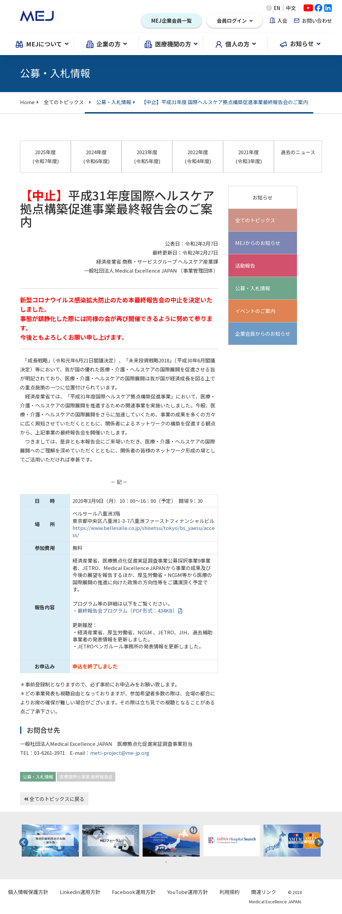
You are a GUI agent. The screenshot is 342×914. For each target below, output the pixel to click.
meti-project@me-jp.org (119, 752)
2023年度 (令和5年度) (147, 156)
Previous (21, 840)
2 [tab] (176, 861)
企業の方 (106, 43)
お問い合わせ (317, 20)
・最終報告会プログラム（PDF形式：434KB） (127, 610)
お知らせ (300, 43)
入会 (282, 20)
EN (277, 7)
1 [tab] (166, 861)
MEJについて (41, 43)
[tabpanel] (50, 841)
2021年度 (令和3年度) (248, 156)
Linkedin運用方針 (80, 891)
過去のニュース (298, 152)
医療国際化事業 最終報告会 (86, 777)
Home (27, 101)
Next (317, 840)
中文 (291, 7)
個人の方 (235, 43)
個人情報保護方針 (28, 891)
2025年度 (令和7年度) (45, 156)
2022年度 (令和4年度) (198, 156)
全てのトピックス (61, 101)
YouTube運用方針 (187, 891)
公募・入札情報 (38, 777)
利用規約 (229, 891)
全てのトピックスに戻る (54, 798)
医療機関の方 (170, 43)
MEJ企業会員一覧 (171, 20)
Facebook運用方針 (133, 891)
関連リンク (263, 891)
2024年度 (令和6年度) (96, 156)
